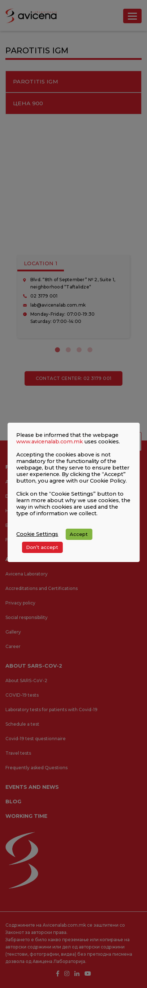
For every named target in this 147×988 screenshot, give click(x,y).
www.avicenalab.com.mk (49, 441)
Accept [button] (79, 534)
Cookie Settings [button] (37, 534)
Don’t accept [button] (42, 547)
